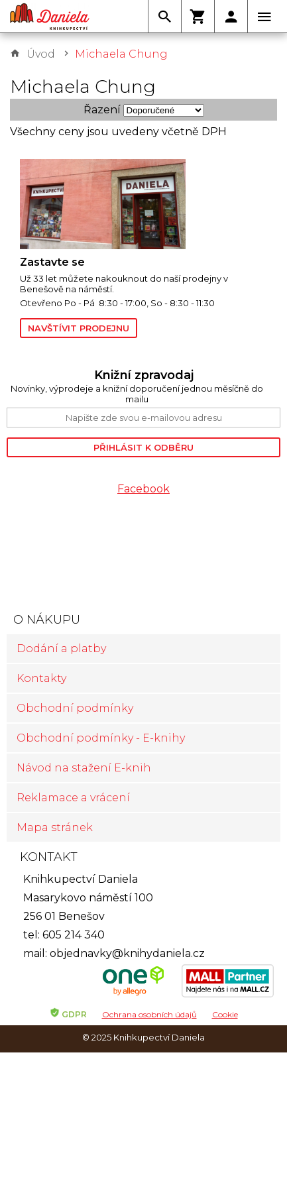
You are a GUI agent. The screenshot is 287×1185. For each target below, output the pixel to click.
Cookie (225, 1014)
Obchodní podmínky (75, 708)
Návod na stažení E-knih (84, 768)
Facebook (143, 488)
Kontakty (41, 678)
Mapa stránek (55, 827)
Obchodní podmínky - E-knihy (101, 738)
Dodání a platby (61, 648)
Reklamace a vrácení (73, 797)
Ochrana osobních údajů (149, 1014)
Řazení (102, 109)
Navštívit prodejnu (78, 328)
